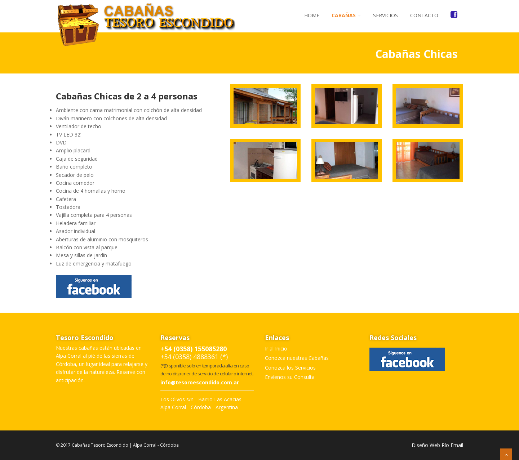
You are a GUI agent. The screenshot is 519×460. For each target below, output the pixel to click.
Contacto (424, 15)
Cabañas (346, 15)
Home (311, 15)
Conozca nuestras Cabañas (297, 357)
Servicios (385, 15)
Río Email (452, 445)
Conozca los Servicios (290, 367)
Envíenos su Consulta (290, 377)
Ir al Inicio (276, 348)
